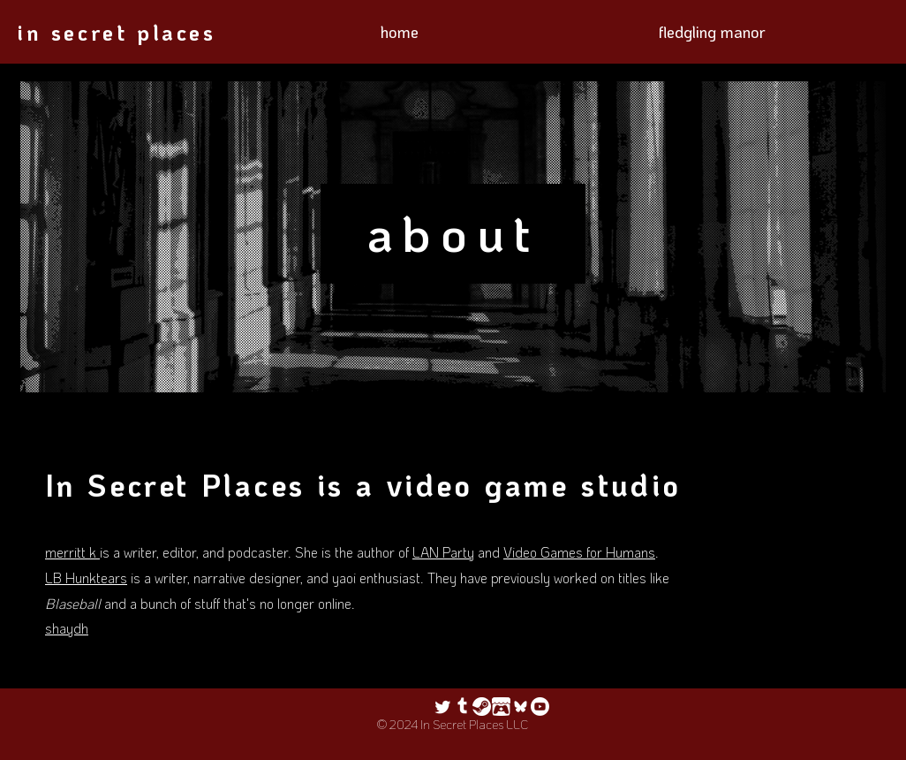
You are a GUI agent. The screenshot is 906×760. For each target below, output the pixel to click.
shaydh (66, 628)
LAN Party (443, 552)
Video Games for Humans (579, 552)
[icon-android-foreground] (520, 706)
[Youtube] (540, 706)
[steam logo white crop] (481, 706)
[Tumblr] (462, 706)
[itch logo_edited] (501, 706)
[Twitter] (443, 706)
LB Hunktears (86, 577)
